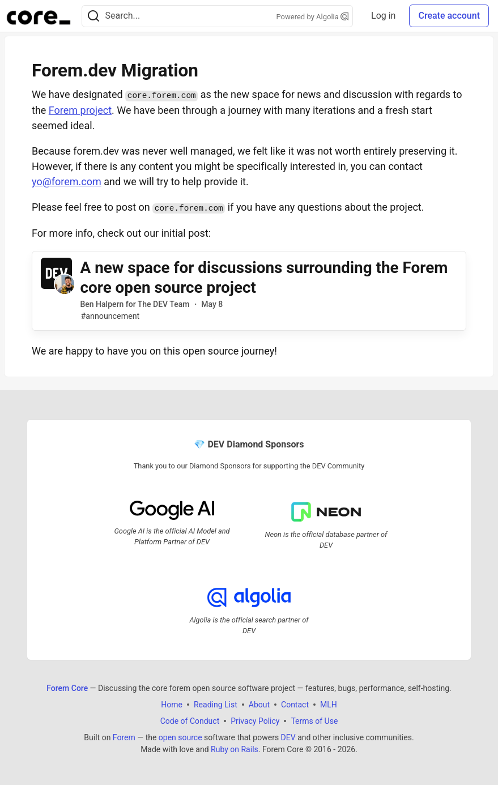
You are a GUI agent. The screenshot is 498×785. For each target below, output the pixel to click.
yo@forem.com (66, 181)
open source (180, 737)
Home (171, 704)
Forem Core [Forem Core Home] (67, 688)
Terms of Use (314, 721)
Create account (449, 15)
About (259, 704)
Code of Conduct (190, 721)
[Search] (93, 16)
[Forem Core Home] (39, 16)
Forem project (80, 110)
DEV (288, 737)
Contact (295, 704)
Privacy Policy (255, 721)
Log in (383, 15)
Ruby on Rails (234, 749)
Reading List (215, 704)
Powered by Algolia (312, 16)
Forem (124, 737)
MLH (328, 704)
